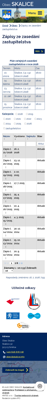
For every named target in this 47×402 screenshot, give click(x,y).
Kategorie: (8, 113)
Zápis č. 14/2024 (7, 232)
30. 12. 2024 (17, 230)
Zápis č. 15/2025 (7, 220)
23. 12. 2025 (17, 162)
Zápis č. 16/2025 (7, 209)
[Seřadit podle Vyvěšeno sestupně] (15, 139)
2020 (8, 118)
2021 (18, 118)
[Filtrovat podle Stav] (41, 143)
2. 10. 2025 (16, 173)
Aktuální (41, 149)
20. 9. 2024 (17, 253)
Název (6, 136)
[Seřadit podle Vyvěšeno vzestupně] (15, 138)
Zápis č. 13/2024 (7, 243)
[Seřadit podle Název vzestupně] (4, 138)
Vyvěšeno (19, 136)
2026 (29, 123)
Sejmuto (31, 136)
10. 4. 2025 (16, 208)
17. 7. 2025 (19, 183)
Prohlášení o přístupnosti (26, 390)
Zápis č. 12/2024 (7, 254)
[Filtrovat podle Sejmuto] (31, 143)
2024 (8, 123)
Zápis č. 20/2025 (7, 163)
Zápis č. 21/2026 (7, 152)
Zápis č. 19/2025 (7, 175)
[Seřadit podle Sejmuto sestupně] (27, 139)
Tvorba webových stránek (26, 395)
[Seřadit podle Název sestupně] (4, 139)
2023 (39, 118)
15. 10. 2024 (17, 242)
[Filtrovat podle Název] (8, 143)
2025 (18, 123)
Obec (14, 25)
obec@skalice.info (15, 357)
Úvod (5, 25)
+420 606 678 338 (15, 352)
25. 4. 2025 (16, 196)
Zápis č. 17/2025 (7, 198)
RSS (39, 51)
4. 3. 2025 (19, 217)
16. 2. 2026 (16, 151)
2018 (20, 114)
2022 (28, 118)
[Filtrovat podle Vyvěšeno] (19, 143)
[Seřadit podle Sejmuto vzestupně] (27, 138)
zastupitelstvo (13, 128)
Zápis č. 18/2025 (7, 186)
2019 (30, 114)
